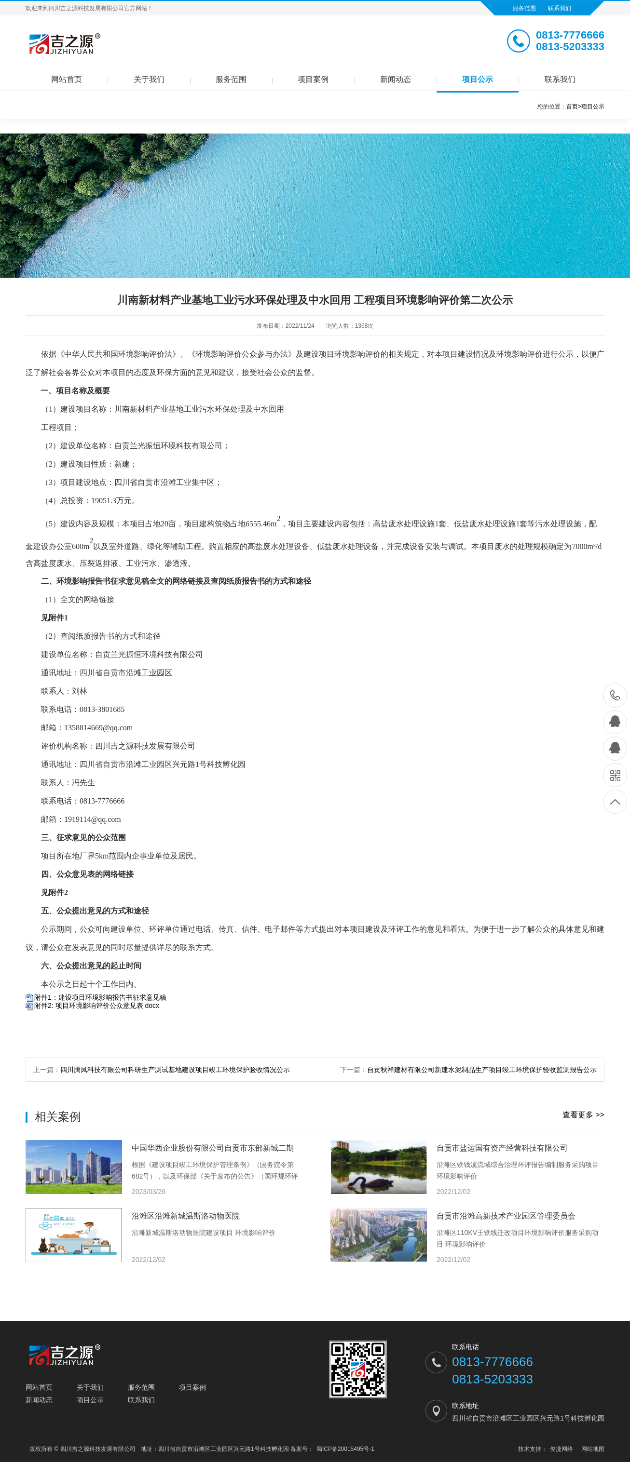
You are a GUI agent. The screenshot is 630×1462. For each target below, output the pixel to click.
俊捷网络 (561, 1449)
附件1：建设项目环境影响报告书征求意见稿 (100, 997)
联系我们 (559, 8)
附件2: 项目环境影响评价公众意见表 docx (96, 1005)
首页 (573, 106)
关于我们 (149, 79)
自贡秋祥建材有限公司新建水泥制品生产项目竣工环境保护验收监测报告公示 (482, 1069)
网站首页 (66, 79)
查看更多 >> (583, 1115)
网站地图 (592, 1449)
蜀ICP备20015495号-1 (345, 1449)
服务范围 (524, 8)
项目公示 (477, 79)
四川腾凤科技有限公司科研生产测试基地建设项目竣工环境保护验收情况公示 (175, 1069)
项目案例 (313, 79)
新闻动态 (395, 79)
